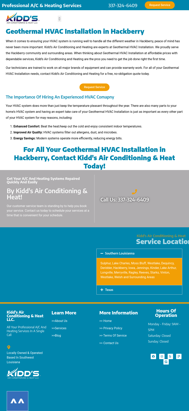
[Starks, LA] (50, 267)
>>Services (59, 328)
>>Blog (56, 335)
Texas (109, 290)
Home (107, 321)
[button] (59, 19)
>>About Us (59, 321)
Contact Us (111, 343)
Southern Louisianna (120, 253)
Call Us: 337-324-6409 (124, 199)
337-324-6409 (122, 5)
